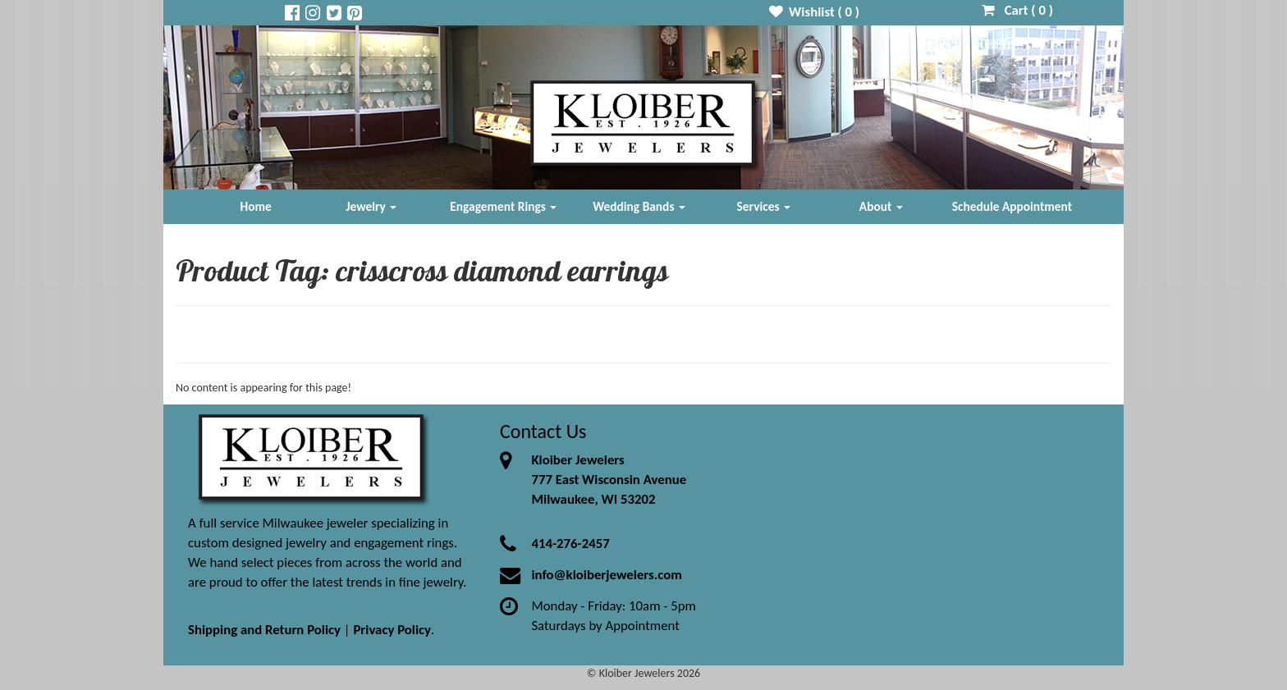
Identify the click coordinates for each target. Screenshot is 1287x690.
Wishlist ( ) (814, 12)
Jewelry (371, 206)
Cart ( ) (1017, 10)
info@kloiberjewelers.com (606, 574)
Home (256, 206)
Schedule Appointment (1012, 206)
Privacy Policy (392, 629)
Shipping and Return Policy (264, 629)
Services (764, 206)
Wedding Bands (639, 206)
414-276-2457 (570, 543)
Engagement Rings (503, 206)
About (881, 206)
